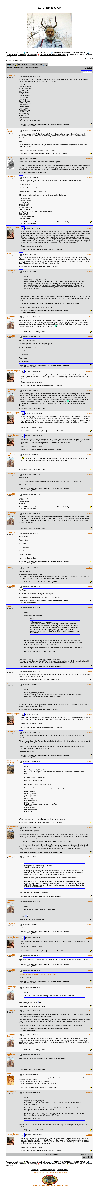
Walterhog (18, 60)
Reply (85, 1157)
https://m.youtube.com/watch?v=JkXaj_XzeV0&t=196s (37, 974)
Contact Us (34, 1170)
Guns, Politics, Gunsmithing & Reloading (22, 55)
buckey (9, 670)
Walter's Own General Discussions (53, 55)
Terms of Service (62, 1170)
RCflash (10, 567)
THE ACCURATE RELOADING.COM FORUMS (70, 53)
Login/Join (88, 68)
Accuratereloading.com (14, 53)
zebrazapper (11, 1092)
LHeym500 (11, 75)
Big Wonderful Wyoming (12, 762)
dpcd (9, 1074)
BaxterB (10, 158)
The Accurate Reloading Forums (38, 53)
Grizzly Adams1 (10, 131)
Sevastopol (11, 253)
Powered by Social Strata (50, 1154)
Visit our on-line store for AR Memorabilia (49, 1185)
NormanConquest (13, 227)
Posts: (23, 124)
